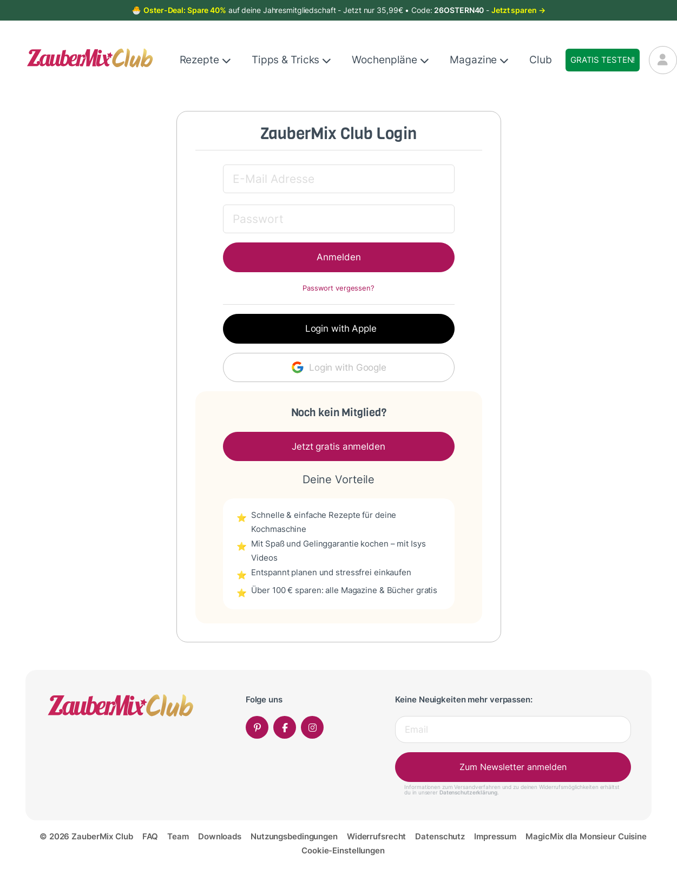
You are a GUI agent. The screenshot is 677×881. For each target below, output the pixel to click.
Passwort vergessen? (338, 288)
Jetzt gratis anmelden (338, 446)
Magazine (479, 60)
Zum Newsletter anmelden (513, 766)
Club (540, 60)
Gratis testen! (602, 60)
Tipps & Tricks (291, 60)
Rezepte (205, 60)
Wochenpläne (390, 60)
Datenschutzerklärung (468, 792)
